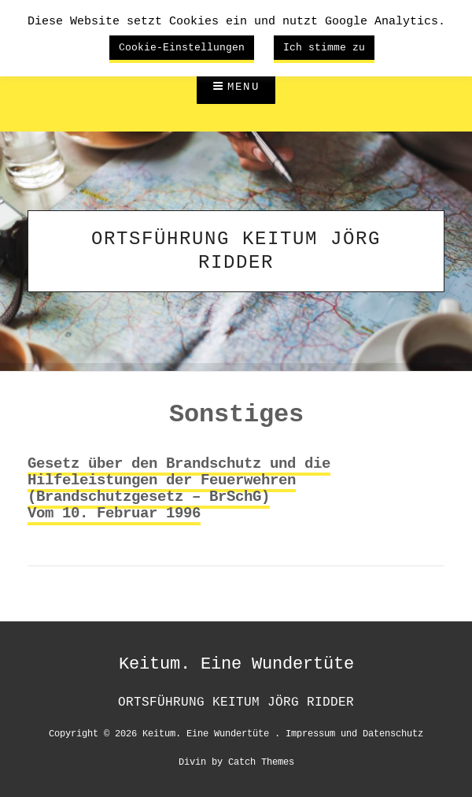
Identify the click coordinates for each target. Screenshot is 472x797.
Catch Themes (261, 761)
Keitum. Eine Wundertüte (236, 663)
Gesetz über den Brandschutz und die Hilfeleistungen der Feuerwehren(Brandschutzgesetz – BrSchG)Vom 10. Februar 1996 (179, 488)
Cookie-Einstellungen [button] (182, 47)
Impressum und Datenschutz (354, 733)
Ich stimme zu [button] (324, 47)
